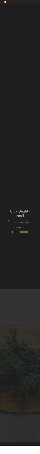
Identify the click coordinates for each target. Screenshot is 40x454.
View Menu (15, 231)
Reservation (24, 231)
